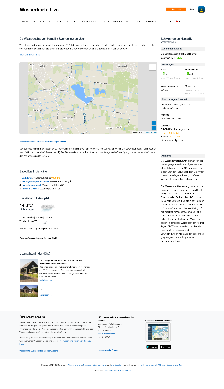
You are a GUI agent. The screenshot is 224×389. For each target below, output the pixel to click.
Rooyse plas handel (30, 188)
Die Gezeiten (116, 365)
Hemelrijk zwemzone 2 (31, 185)
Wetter (38, 21)
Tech (136, 21)
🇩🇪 (178, 21)
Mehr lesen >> (45, 280)
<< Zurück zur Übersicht (29, 54)
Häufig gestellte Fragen (108, 350)
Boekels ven (27, 178)
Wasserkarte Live (75, 365)
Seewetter (87, 365)
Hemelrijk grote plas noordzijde (35, 181)
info (167, 21)
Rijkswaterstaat (150, 132)
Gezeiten (55, 21)
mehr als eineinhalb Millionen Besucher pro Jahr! (162, 365)
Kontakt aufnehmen (106, 333)
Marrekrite (120, 21)
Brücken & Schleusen (92, 21)
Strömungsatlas (100, 365)
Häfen (70, 21)
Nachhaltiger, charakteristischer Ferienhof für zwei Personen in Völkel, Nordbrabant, (60, 262)
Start (25, 21)
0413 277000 (175, 136)
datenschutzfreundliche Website (117, 370)
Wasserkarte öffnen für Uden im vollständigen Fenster (42, 141)
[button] (152, 67)
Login (192, 9)
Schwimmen (152, 21)
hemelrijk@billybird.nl (170, 133)
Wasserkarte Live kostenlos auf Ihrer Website (38, 351)
